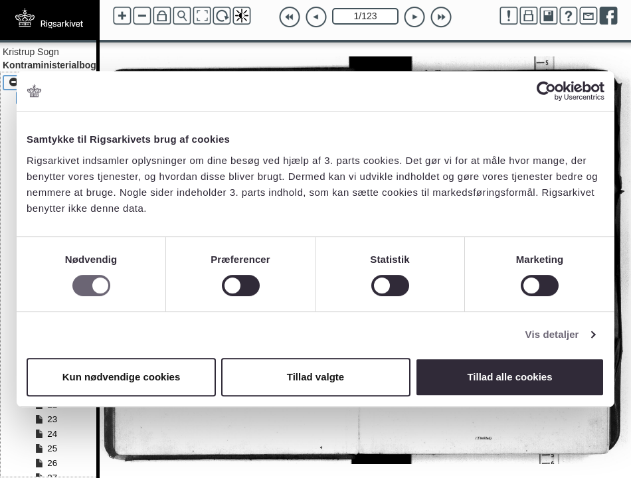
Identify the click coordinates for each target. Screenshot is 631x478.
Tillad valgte (315, 376)
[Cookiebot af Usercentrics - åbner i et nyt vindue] (546, 91)
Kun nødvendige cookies (121, 376)
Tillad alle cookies (509, 376)
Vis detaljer (552, 334)
